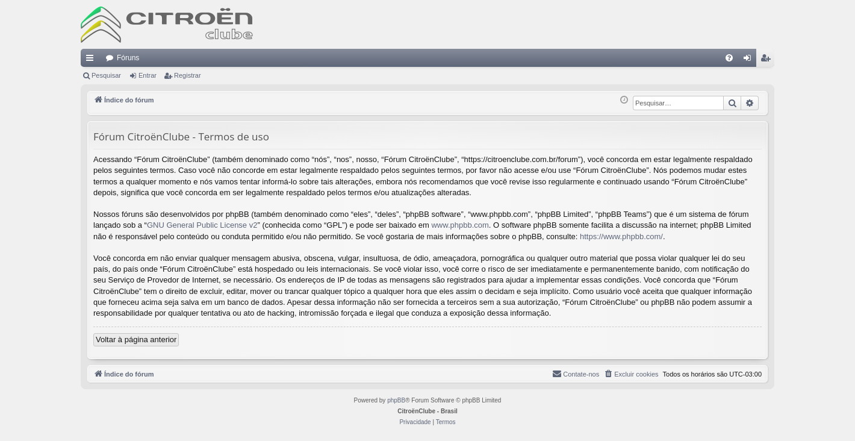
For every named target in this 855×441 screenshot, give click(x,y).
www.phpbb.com (459, 225)
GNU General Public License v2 (202, 225)
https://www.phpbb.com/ (621, 236)
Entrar (147, 75)
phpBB (396, 400)
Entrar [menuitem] (749, 60)
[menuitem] (729, 58)
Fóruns (128, 58)
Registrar (187, 75)
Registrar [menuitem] (768, 60)
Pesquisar (106, 75)
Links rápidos (92, 60)
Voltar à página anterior (136, 339)
